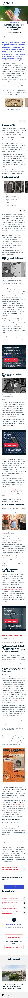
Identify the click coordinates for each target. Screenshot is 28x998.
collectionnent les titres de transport (12, 589)
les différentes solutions (17, 639)
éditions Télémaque (18, 804)
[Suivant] (24, 121)
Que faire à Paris (12, 995)
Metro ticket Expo (16, 742)
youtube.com (7, 348)
